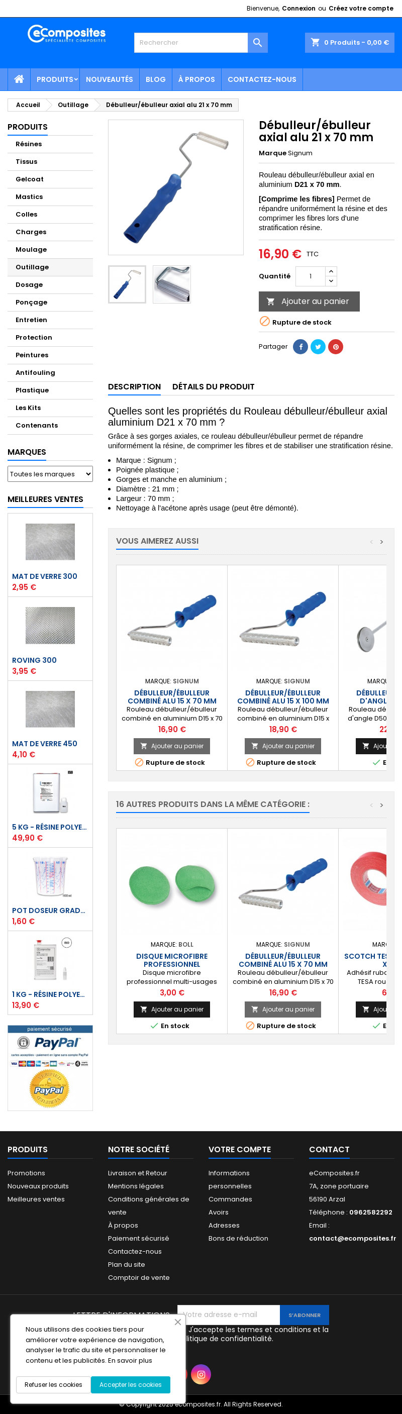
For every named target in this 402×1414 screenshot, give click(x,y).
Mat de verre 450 (44, 744)
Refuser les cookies (53, 1384)
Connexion (299, 8)
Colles (26, 214)
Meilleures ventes (36, 1199)
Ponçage (31, 302)
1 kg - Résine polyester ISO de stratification (50, 994)
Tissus (26, 161)
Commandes (230, 1199)
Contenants (37, 425)
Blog (156, 79)
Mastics (29, 196)
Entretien (31, 320)
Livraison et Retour (137, 1173)
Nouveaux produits (38, 1186)
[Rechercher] (201, 43)
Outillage (32, 267)
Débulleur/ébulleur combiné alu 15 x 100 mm (283, 697)
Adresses (224, 1225)
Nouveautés (109, 79)
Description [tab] (134, 386)
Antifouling (35, 372)
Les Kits (28, 408)
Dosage (29, 284)
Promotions (26, 1173)
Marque (272, 153)
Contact (329, 1149)
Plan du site (126, 1264)
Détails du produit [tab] (213, 386)
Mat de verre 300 (44, 576)
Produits (55, 79)
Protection (34, 337)
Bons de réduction (238, 1238)
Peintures (32, 355)
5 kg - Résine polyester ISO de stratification (50, 827)
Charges (31, 232)
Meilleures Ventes (45, 499)
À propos (196, 79)
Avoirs (219, 1212)
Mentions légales (136, 1186)
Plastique (32, 390)
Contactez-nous (262, 79)
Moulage (31, 249)
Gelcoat (30, 179)
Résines (29, 144)
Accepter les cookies (130, 1384)
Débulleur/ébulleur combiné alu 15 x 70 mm (172, 697)
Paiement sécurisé (138, 1238)
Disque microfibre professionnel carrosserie (172, 964)
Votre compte (240, 1149)
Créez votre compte (361, 8)
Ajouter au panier (307, 301)
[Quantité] (310, 276)
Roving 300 (34, 660)
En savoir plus (130, 1360)
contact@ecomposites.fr (352, 1238)
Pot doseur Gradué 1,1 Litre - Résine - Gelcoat (50, 910)
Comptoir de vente (139, 1277)
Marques (27, 452)
